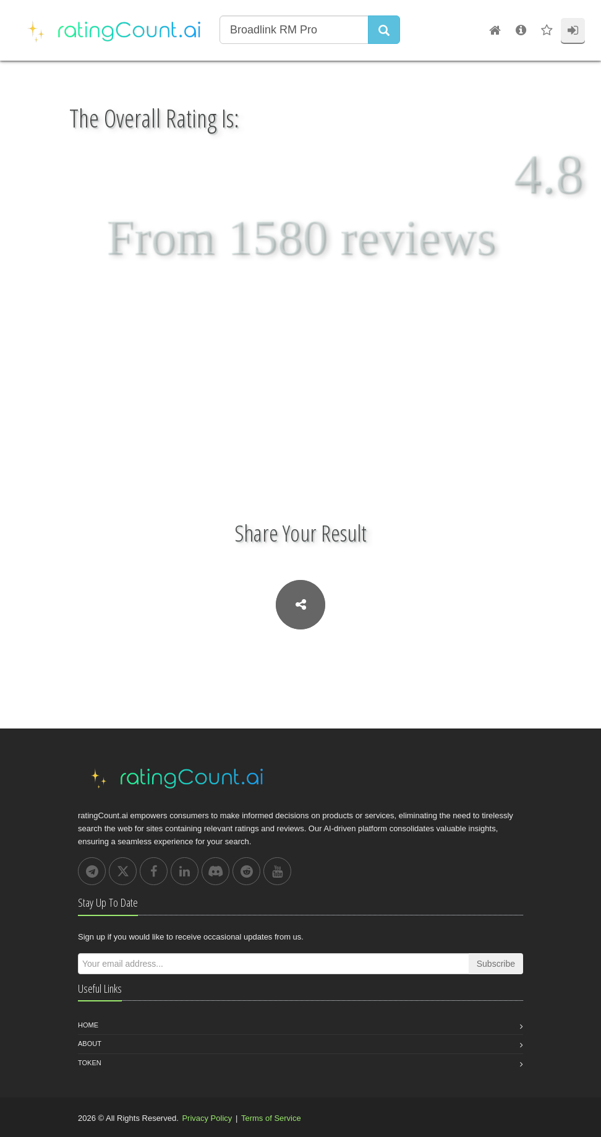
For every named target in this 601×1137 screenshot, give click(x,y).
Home (88, 1025)
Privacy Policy (207, 1118)
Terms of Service (271, 1118)
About (89, 1043)
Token (89, 1062)
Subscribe (496, 964)
